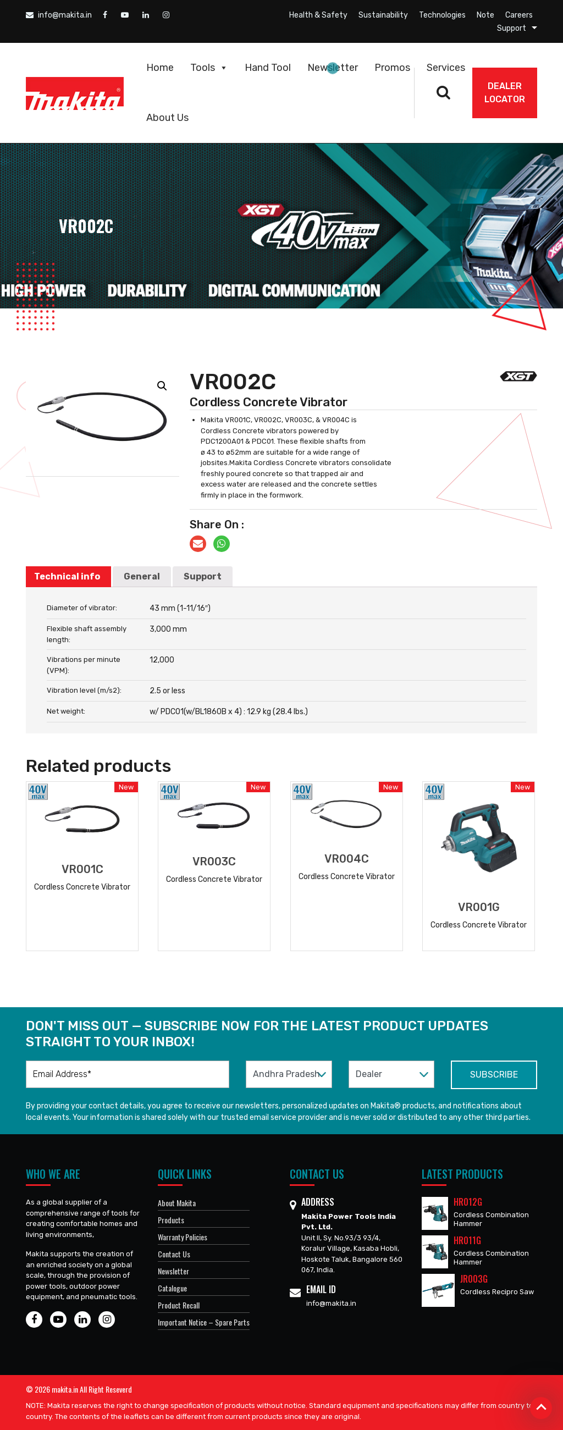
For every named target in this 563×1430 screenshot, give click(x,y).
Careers (519, 15)
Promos (392, 68)
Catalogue (172, 1288)
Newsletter (332, 68)
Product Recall (179, 1305)
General (142, 576)
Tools (209, 68)
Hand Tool (268, 68)
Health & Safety (318, 15)
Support (511, 28)
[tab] (67, 576)
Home (160, 68)
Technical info (67, 576)
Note (485, 15)
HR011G (467, 1240)
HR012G (468, 1201)
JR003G (474, 1278)
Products (171, 1219)
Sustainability (383, 15)
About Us (167, 118)
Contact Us (174, 1254)
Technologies (442, 15)
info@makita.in (59, 15)
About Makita (177, 1202)
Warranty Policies (182, 1237)
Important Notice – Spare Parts (204, 1322)
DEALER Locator (504, 92)
